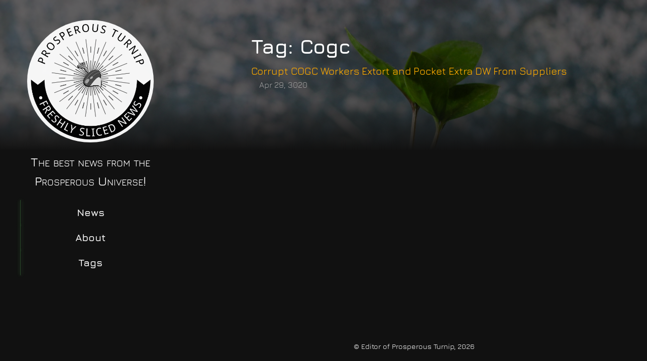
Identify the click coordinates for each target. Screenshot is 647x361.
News (90, 212)
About (90, 237)
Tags (90, 262)
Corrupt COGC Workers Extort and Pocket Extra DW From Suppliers (409, 71)
